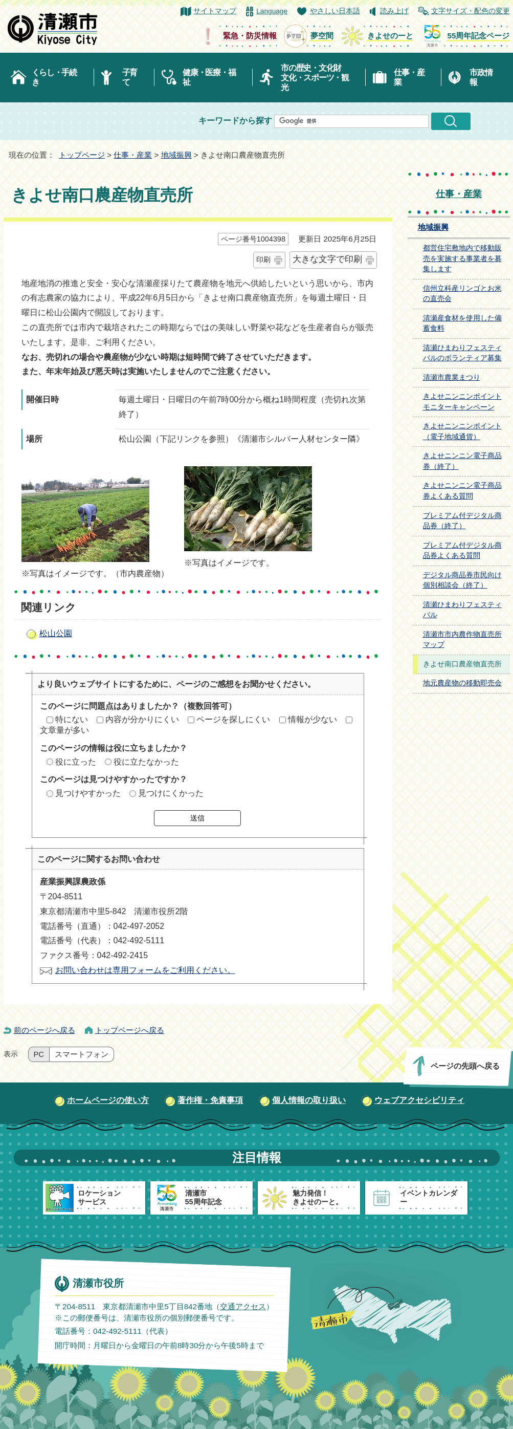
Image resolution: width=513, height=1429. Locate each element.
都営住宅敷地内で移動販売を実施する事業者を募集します (462, 258)
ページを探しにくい (233, 719)
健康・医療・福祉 (209, 77)
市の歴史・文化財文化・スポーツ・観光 (315, 77)
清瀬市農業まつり (451, 377)
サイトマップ (214, 11)
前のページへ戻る (44, 1030)
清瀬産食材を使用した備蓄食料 (462, 323)
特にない (71, 719)
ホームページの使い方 (108, 1100)
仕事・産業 (409, 77)
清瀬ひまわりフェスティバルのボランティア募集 (462, 353)
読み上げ (394, 11)
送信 (197, 818)
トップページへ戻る (129, 1030)
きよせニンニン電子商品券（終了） (462, 461)
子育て (129, 77)
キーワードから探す (235, 120)
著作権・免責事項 (210, 1100)
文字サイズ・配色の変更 (470, 11)
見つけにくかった (171, 793)
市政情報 (481, 77)
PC (39, 1054)
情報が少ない (312, 719)
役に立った (75, 761)
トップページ (82, 154)
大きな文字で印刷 (327, 259)
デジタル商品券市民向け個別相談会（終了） (462, 580)
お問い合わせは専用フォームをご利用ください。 (145, 970)
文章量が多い (64, 730)
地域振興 (176, 154)
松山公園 (55, 633)
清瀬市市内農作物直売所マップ (462, 640)
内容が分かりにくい (142, 719)
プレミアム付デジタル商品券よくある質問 (462, 551)
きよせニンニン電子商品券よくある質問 (462, 491)
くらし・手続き (54, 77)
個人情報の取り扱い (309, 1100)
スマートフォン (81, 1054)
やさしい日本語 (335, 11)
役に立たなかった (146, 761)
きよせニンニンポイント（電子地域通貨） (462, 431)
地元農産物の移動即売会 (462, 683)
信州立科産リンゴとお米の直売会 (462, 294)
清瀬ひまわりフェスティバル (462, 610)
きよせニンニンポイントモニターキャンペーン (462, 402)
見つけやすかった (88, 793)
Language (271, 11)
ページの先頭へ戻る (464, 1066)
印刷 (263, 259)
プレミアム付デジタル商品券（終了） (462, 521)
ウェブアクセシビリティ (419, 1100)
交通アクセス (242, 1306)
